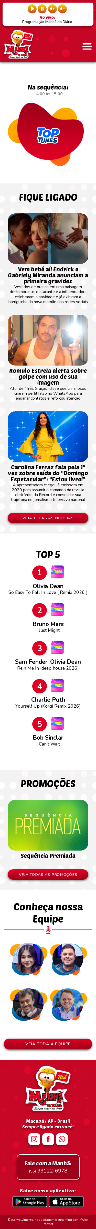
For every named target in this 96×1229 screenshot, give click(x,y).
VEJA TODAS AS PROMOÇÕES (48, 874)
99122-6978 (48, 1167)
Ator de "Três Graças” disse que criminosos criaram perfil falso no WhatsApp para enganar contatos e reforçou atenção (48, 382)
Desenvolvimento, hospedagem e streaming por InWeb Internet (48, 1222)
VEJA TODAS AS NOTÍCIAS (48, 518)
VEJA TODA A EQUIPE (48, 1044)
